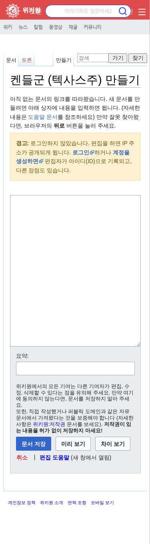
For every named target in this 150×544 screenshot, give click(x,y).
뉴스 (22, 27)
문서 (11, 60)
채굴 (72, 27)
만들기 (64, 60)
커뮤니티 (92, 27)
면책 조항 (77, 532)
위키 (7, 27)
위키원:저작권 (49, 454)
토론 (27, 60)
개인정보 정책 (22, 532)
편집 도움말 (54, 487)
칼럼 (38, 27)
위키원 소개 (51, 532)
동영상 (55, 27)
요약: (22, 385)
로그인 (80, 152)
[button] (22, 488)
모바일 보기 (102, 532)
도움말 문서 (43, 117)
